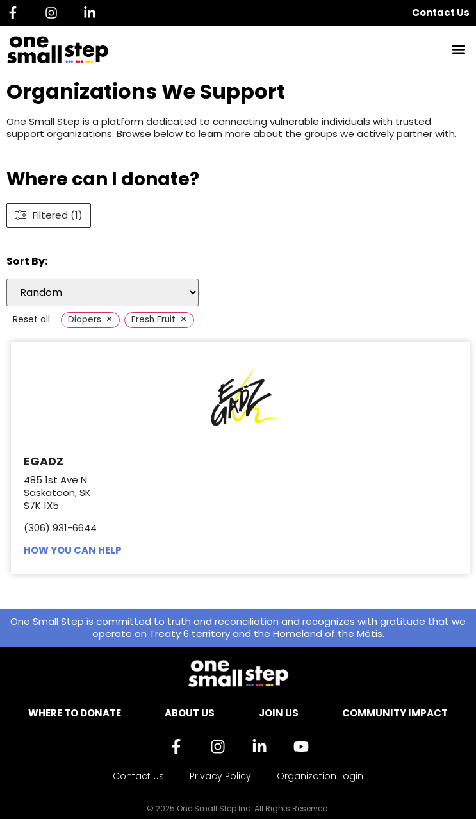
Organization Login (320, 776)
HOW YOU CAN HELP (73, 550)
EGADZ (43, 461)
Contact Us (441, 12)
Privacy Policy (220, 776)
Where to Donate (74, 713)
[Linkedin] (93, 12)
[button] (459, 49)
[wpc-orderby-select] (102, 292)
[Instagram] (54, 12)
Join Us (279, 713)
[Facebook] (16, 12)
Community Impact (395, 713)
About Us (190, 713)
